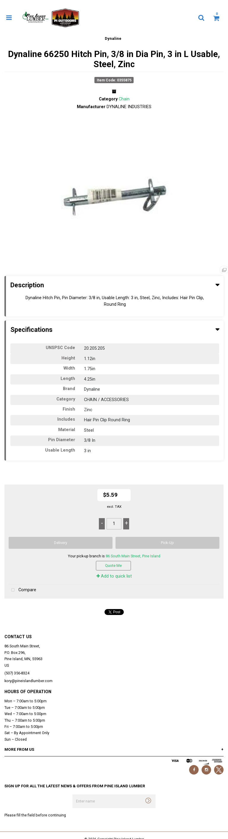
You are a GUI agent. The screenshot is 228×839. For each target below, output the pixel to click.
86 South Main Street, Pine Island (133, 556)
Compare (22, 590)
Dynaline (113, 38)
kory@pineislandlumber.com (28, 681)
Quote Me (113, 565)
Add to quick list (114, 576)
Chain (124, 99)
